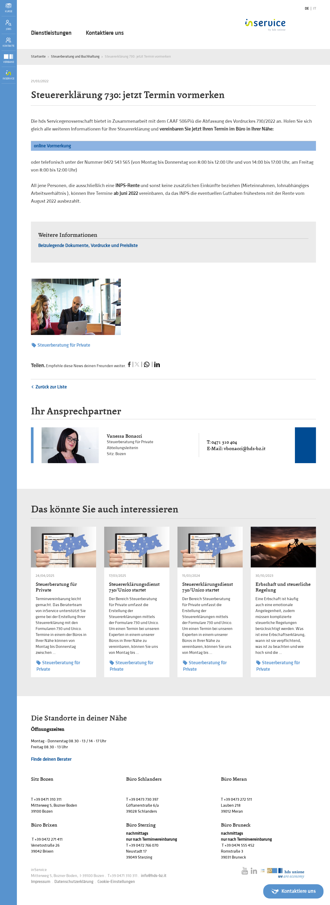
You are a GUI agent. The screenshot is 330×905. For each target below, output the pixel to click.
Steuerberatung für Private (61, 345)
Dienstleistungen (51, 33)
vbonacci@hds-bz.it (244, 448)
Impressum (40, 881)
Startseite (38, 56)
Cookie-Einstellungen (116, 881)
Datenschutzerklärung (73, 881)
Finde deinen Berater (51, 759)
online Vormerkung (52, 146)
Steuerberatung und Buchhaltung (75, 56)
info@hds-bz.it (153, 875)
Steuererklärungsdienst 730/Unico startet (134, 587)
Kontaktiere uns (105, 33)
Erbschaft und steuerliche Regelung (283, 587)
